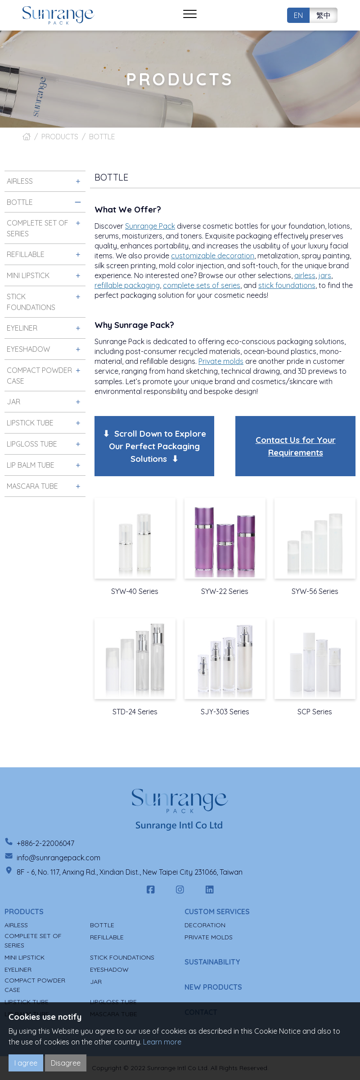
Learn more (162, 1041)
